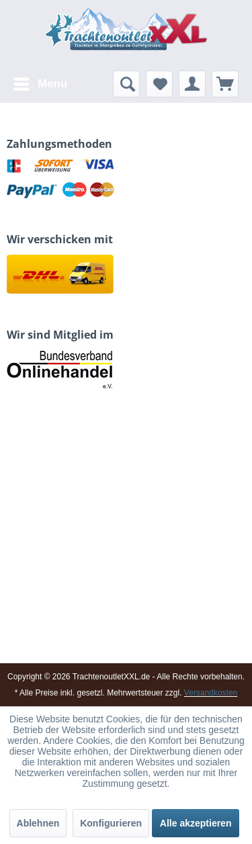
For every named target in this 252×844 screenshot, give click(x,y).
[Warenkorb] (225, 84)
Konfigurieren (111, 823)
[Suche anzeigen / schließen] (126, 84)
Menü (40, 81)
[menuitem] (39, 84)
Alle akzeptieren (196, 823)
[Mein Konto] (192, 84)
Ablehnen (38, 823)
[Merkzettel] (159, 84)
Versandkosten (210, 693)
